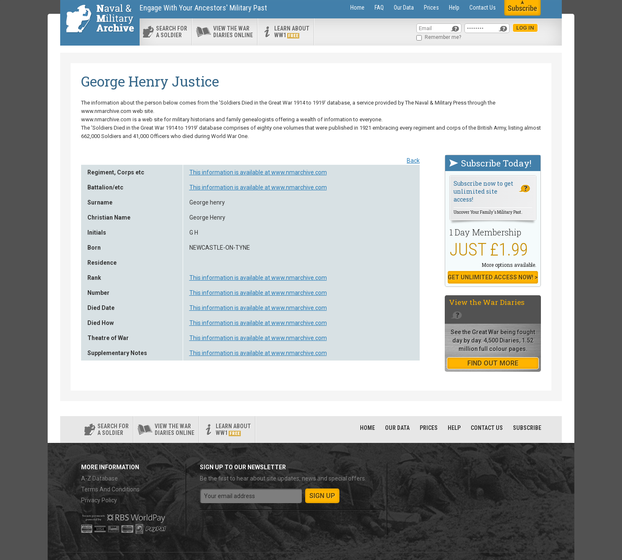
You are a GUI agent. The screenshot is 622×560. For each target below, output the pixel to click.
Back (413, 160)
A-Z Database (99, 478)
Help (454, 7)
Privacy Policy (99, 500)
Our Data (404, 7)
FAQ (379, 7)
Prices (431, 7)
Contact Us (482, 7)
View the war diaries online (233, 31)
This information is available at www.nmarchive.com (258, 172)
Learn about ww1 (291, 31)
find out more (492, 363)
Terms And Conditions (110, 489)
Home (357, 7)
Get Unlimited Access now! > (493, 277)
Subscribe (527, 427)
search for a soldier (171, 31)
